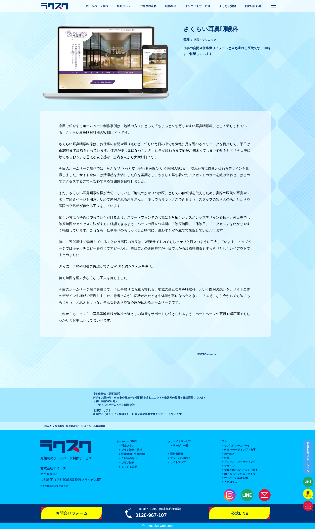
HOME (48, 426)
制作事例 (170, 6)
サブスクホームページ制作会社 (116, 404)
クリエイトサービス (197, 6)
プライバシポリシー (182, 458)
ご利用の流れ (148, 6)
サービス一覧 (180, 445)
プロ (79, 426)
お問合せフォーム (71, 513)
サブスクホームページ (237, 445)
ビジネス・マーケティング (240, 461)
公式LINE (239, 513)
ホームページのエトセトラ (240, 473)
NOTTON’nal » (205, 354)
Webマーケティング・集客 (240, 449)
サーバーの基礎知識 (236, 477)
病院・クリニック (206, 39)
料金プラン (124, 6)
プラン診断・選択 (131, 449)
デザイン (229, 465)
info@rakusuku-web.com (58, 485)
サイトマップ (178, 462)
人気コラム (230, 481)
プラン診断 (127, 462)
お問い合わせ (252, 6)
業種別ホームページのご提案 (241, 469)
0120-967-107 (154, 515)
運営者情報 (176, 453)
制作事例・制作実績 (66, 426)
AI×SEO (229, 453)
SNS (227, 457)
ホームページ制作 (97, 6)
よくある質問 (227, 6)
